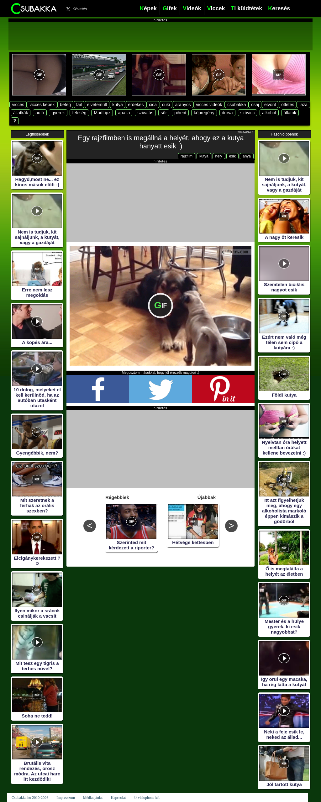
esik (232, 156)
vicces (18, 104)
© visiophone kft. (147, 797)
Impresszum (65, 797)
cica (153, 104)
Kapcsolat (118, 797)
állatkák (20, 112)
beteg (65, 104)
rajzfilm (186, 156)
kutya (117, 104)
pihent (180, 112)
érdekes (136, 104)
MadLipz (102, 112)
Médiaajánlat (93, 797)
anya (247, 156)
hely (218, 156)
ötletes (287, 104)
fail (79, 104)
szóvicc (247, 112)
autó (39, 112)
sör (164, 112)
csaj (255, 104)
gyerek (58, 112)
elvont (270, 104)
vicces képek (42, 104)
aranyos (183, 104)
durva (227, 112)
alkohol (269, 112)
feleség (79, 112)
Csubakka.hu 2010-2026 (30, 797)
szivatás (145, 112)
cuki (166, 104)
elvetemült (97, 104)
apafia (124, 112)
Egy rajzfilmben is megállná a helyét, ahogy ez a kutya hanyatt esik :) (161, 142)
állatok (290, 112)
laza (303, 104)
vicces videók (209, 104)
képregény (204, 112)
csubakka (236, 104)
